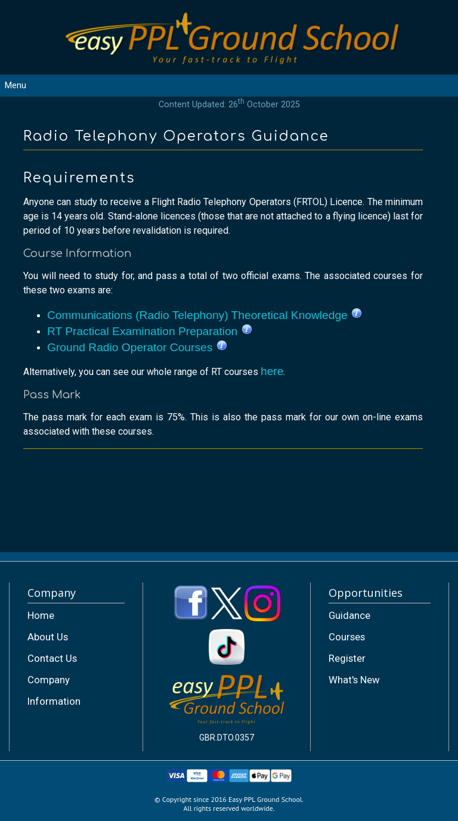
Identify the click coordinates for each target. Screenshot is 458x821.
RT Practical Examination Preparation (150, 331)
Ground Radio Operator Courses (137, 347)
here (272, 371)
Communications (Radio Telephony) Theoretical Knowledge (205, 315)
